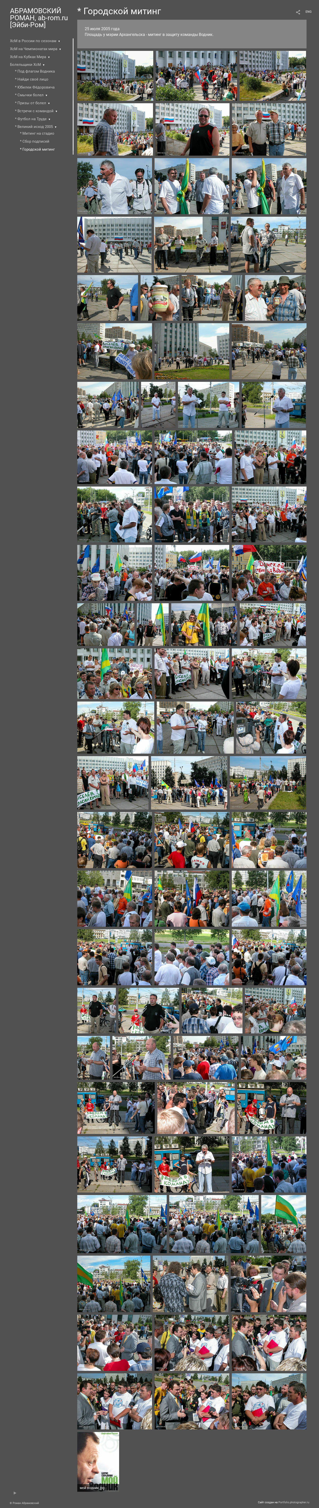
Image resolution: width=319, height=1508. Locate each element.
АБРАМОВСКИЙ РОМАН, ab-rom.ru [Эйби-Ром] (39, 18)
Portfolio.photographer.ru (293, 1502)
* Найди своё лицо (31, 79)
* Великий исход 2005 (34, 126)
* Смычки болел (29, 95)
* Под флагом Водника (35, 71)
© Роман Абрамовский (24, 1503)
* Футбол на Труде (31, 119)
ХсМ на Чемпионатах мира (33, 49)
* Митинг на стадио (37, 133)
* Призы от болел (30, 103)
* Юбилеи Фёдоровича (35, 87)
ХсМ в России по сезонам (33, 41)
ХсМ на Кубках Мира (28, 57)
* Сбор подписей (34, 141)
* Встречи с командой (34, 111)
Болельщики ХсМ (25, 64)
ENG (309, 11)
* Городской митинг (37, 149)
